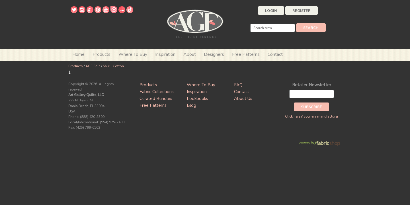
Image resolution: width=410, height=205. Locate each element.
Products (75, 66)
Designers (214, 54)
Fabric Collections (157, 92)
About (189, 54)
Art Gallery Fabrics (195, 23)
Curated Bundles (156, 98)
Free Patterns (246, 54)
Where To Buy (201, 85)
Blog (191, 105)
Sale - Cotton (113, 66)
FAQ (238, 85)
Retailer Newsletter (311, 85)
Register (301, 11)
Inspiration (165, 54)
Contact (275, 54)
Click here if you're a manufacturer (311, 116)
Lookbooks (197, 98)
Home (78, 54)
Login (271, 11)
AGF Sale (92, 66)
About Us (243, 98)
